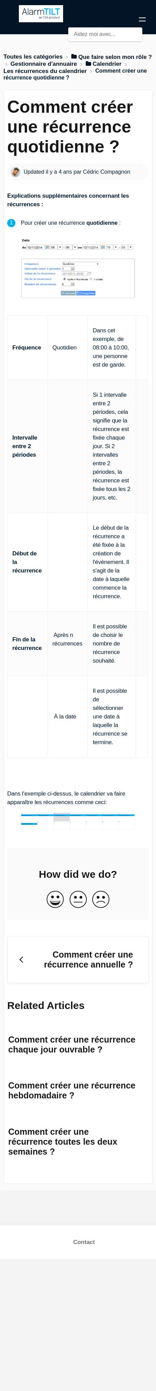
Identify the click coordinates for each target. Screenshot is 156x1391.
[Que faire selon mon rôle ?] (111, 56)
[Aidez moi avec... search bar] (105, 34)
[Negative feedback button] (100, 900)
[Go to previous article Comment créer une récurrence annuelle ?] (78, 959)
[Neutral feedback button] (78, 900)
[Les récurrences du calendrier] (45, 70)
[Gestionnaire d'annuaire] (44, 64)
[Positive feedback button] (55, 900)
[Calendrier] (104, 64)
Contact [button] (84, 1242)
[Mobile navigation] (142, 20)
